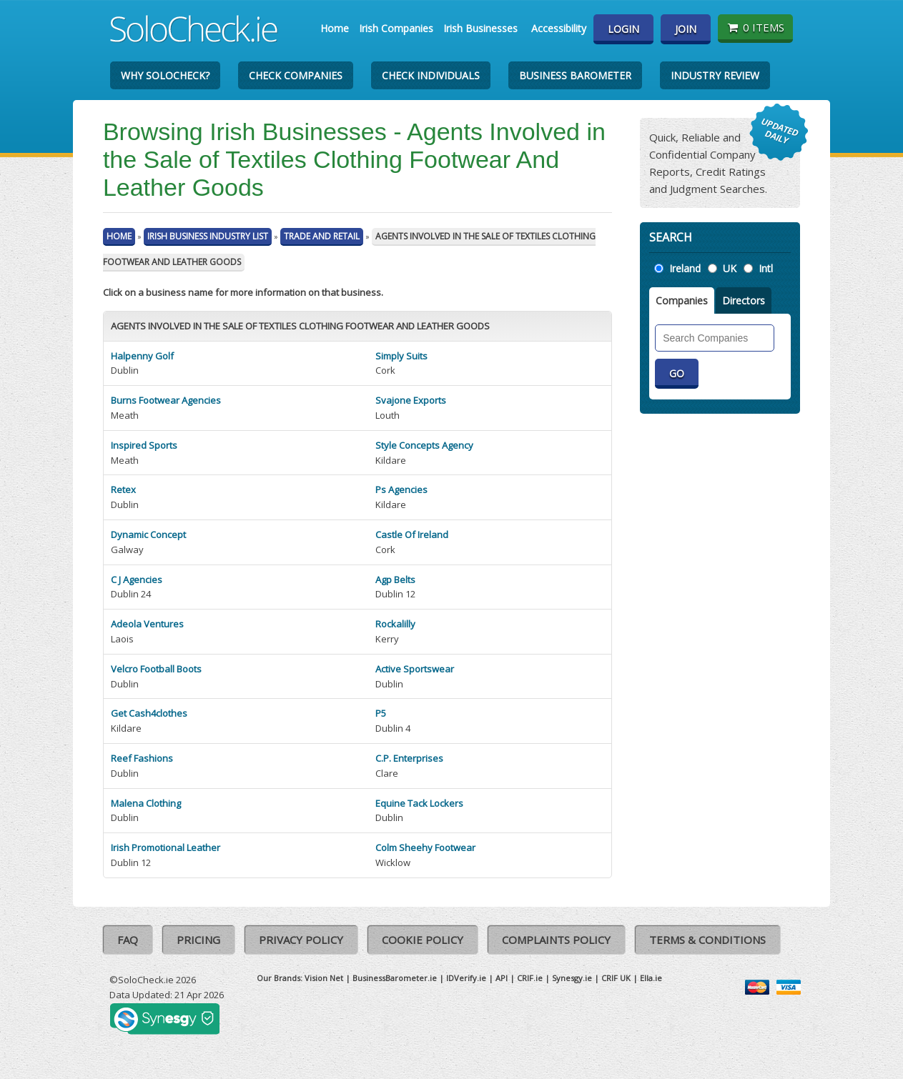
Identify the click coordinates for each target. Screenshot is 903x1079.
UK (729, 268)
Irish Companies (396, 28)
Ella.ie (651, 978)
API (501, 978)
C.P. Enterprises (409, 758)
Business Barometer (575, 75)
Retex (123, 489)
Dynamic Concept (148, 534)
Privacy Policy (301, 940)
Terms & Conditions (707, 940)
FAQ (127, 940)
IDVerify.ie (466, 978)
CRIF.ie (530, 978)
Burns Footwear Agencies (166, 400)
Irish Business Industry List (207, 236)
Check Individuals (431, 75)
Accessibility (558, 28)
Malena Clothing (146, 803)
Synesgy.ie (572, 978)
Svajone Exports (410, 400)
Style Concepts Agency (424, 445)
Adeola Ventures (147, 623)
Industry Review (715, 75)
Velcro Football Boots (156, 668)
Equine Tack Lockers (419, 803)
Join (685, 29)
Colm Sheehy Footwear (425, 847)
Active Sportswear (414, 668)
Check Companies (295, 75)
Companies (682, 300)
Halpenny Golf (142, 355)
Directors (743, 300)
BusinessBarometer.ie (394, 978)
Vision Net (324, 978)
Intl (766, 268)
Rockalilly (395, 623)
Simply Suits (401, 355)
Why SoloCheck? (165, 75)
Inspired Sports (144, 445)
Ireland (685, 268)
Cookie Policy (422, 940)
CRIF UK (616, 978)
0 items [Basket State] (755, 27)
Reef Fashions (142, 758)
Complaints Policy (556, 940)
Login (623, 29)
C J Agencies (136, 579)
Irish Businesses (480, 28)
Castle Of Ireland (411, 534)
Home (334, 28)
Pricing (198, 940)
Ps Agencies (401, 489)
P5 (380, 713)
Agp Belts (395, 579)
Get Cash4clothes (149, 713)
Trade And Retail (322, 236)
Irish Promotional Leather (165, 847)
